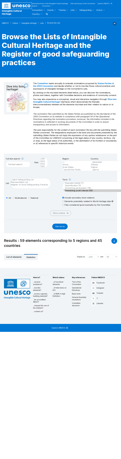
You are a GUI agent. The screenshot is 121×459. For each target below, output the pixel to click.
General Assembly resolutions (79, 298)
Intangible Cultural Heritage (12, 12)
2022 (42, 166)
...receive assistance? (37, 283)
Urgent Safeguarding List (29, 179)
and (102, 257)
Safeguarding (85, 10)
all (10, 198)
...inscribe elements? (37, 289)
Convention (37, 10)
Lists (73, 10)
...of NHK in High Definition (59, 295)
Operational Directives (76, 289)
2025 (42, 159)
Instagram (98, 288)
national (34, 198)
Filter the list (60, 226)
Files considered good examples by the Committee (86, 205)
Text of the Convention (76, 283)
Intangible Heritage (29, 23)
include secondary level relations (78, 198)
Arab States (77, 167)
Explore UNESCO (105, 3)
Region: (65, 159)
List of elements (14, 257)
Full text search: (14, 159)
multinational (21, 198)
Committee (42, 83)
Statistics (30, 257)
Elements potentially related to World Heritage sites (87, 201)
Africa (77, 164)
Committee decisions (76, 304)
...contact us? (38, 311)
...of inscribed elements (58, 283)
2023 (42, 164)
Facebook (98, 283)
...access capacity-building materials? (40, 295)
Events (50, 10)
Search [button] (46, 14)
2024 (42, 161)
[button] (115, 25)
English (34, 6)
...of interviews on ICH (59, 289)
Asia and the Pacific (77, 169)
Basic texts (76, 294)
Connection (46, 6)
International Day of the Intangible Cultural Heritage (50, 3)
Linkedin (97, 303)
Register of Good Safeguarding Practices (29, 184)
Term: (66, 179)
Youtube (97, 293)
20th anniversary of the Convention (82, 3)
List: (7, 183)
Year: (36, 162)
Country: (95, 159)
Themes (62, 10)
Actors (99, 10)
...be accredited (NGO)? (39, 301)
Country (36, 14)
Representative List (29, 182)
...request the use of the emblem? (41, 306)
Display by (81, 257)
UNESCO (5, 23)
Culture (15, 23)
